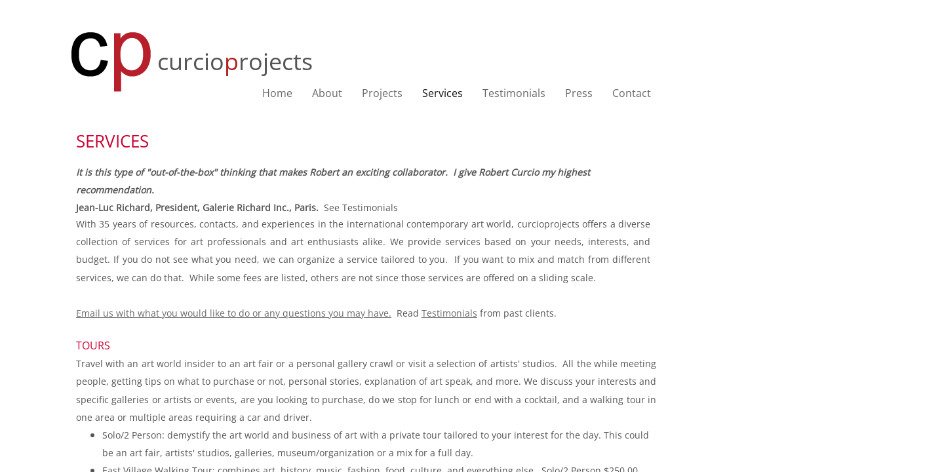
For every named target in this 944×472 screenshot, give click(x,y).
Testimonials (513, 93)
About (327, 93)
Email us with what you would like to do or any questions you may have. (233, 313)
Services (442, 93)
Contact (631, 93)
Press (579, 93)
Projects (382, 93)
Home (277, 93)
